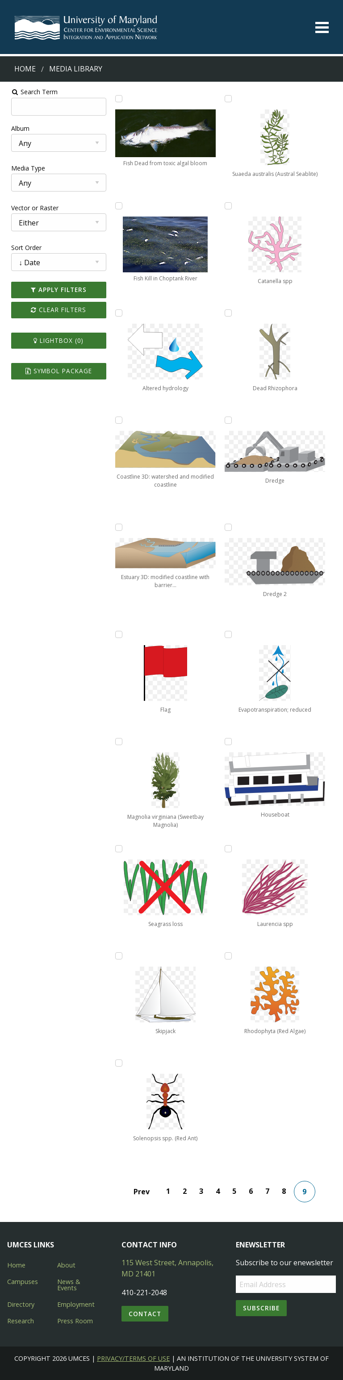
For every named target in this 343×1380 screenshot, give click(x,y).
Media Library (75, 69)
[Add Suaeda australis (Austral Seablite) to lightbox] (230, 98)
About (66, 1265)
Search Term (29, 92)
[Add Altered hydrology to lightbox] (116, 313)
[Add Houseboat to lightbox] (230, 741)
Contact (145, 1313)
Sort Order (21, 247)
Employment (76, 1304)
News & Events (68, 1284)
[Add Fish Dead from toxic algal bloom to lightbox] (116, 98)
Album (15, 128)
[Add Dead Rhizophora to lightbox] (230, 313)
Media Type (23, 168)
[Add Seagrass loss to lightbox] (116, 848)
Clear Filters (55, 309)
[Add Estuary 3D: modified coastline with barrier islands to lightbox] (116, 527)
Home (25, 69)
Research (20, 1321)
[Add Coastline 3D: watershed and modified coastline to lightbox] (116, 420)
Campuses (22, 1281)
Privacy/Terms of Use (133, 1358)
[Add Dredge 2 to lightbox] (230, 527)
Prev (143, 1192)
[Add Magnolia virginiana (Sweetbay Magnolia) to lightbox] (116, 741)
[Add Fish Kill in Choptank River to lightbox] (116, 205)
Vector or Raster (29, 208)
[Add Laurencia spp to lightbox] (230, 848)
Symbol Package (54, 371)
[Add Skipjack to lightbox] (116, 955)
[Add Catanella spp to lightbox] (230, 205)
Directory (20, 1304)
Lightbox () (55, 340)
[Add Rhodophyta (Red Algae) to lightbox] (230, 955)
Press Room (75, 1321)
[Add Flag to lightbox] (116, 634)
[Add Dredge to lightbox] (230, 420)
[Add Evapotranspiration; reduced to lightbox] (230, 634)
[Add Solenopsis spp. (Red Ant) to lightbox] (116, 1063)
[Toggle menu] (322, 27)
